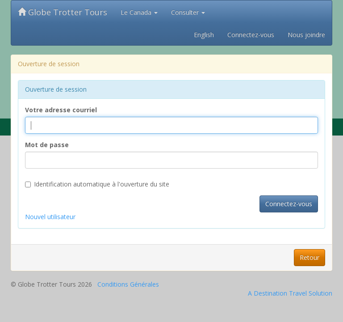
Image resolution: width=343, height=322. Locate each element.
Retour (309, 257)
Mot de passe (47, 144)
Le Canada (139, 12)
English (204, 34)
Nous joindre (306, 34)
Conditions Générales (128, 284)
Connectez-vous (250, 34)
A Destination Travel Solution (290, 293)
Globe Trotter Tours (62, 12)
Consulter (188, 12)
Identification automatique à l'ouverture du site (97, 184)
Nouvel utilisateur (50, 216)
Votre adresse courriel (61, 110)
